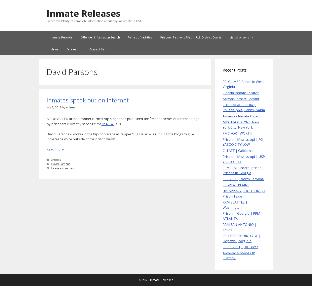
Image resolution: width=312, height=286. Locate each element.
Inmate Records (62, 37)
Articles (76, 49)
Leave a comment (63, 168)
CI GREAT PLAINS (236, 185)
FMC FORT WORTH (237, 133)
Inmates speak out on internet (88, 100)
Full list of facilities (140, 37)
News (54, 49)
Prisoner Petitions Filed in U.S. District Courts (191, 37)
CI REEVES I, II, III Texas (240, 247)
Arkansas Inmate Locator (242, 116)
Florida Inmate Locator (241, 92)
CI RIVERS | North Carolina (243, 179)
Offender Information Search (100, 37)
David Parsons (60, 164)
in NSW (107, 124)
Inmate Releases (84, 13)
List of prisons (244, 37)
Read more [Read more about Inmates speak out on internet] (55, 149)
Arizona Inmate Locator (241, 98)
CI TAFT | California (238, 150)
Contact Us (102, 49)
